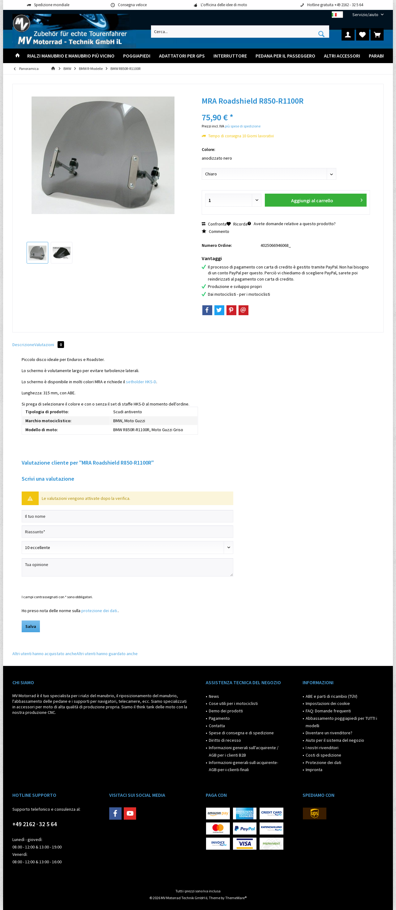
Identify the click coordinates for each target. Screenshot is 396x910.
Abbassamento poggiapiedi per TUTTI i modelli (341, 721)
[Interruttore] (230, 56)
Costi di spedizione (323, 755)
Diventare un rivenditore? (329, 733)
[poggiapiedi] (137, 56)
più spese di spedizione (242, 126)
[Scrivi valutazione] (127, 547)
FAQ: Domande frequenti (328, 711)
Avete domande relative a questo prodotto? (292, 223)
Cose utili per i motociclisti (233, 703)
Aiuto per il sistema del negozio (335, 740)
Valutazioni (49, 344)
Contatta (217, 725)
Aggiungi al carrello (327, 199)
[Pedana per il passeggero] (285, 56)
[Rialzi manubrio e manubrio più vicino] (71, 56)
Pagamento (219, 718)
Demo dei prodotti (226, 711)
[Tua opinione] (127, 567)
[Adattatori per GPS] (182, 56)
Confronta (214, 224)
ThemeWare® (236, 897)
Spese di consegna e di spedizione (241, 733)
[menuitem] (366, 15)
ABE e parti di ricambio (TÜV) (331, 696)
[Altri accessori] (342, 56)
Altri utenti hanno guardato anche (107, 653)
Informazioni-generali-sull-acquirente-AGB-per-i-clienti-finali (243, 766)
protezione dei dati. (99, 610)
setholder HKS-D (141, 381)
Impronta (314, 769)
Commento (215, 231)
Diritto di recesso (225, 740)
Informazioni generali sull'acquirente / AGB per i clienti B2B (243, 751)
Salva (30, 626)
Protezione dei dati (323, 762)
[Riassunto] (127, 532)
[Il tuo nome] (127, 516)
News (214, 696)
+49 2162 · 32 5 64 (34, 824)
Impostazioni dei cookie (328, 703)
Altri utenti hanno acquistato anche (44, 653)
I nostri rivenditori (322, 747)
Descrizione (23, 344)
